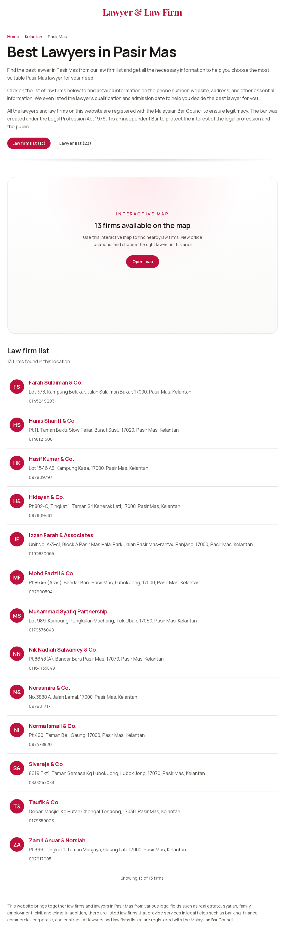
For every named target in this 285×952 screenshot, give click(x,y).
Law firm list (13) (28, 143)
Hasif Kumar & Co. (51, 458)
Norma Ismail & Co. (53, 725)
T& (17, 806)
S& (16, 768)
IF (17, 539)
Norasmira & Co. (49, 687)
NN (17, 653)
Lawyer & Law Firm (142, 12)
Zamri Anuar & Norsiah (57, 840)
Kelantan (33, 36)
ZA (17, 844)
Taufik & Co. (44, 802)
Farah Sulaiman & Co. (56, 382)
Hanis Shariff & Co (52, 420)
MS (17, 615)
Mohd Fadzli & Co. (52, 573)
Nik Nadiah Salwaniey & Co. (63, 649)
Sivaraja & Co (46, 764)
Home (13, 36)
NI (17, 730)
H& (17, 501)
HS (17, 424)
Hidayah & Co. (46, 496)
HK (17, 463)
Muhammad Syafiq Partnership (68, 611)
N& (17, 691)
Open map (142, 261)
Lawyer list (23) (75, 143)
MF (17, 577)
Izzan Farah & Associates (61, 535)
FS (17, 386)
